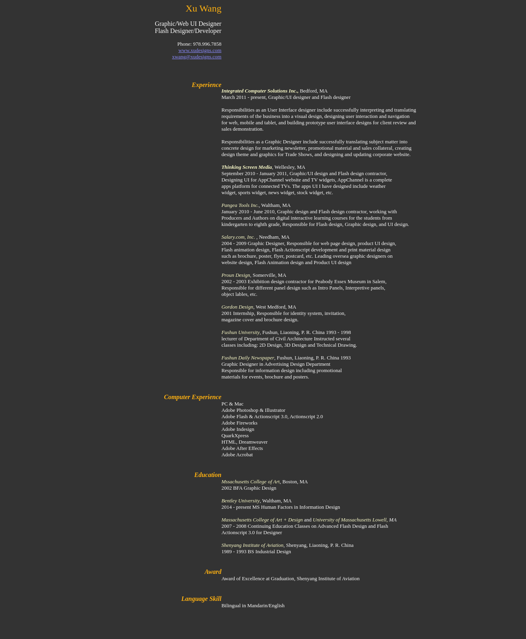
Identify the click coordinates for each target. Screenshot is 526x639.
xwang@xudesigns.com (196, 57)
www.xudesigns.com (200, 50)
